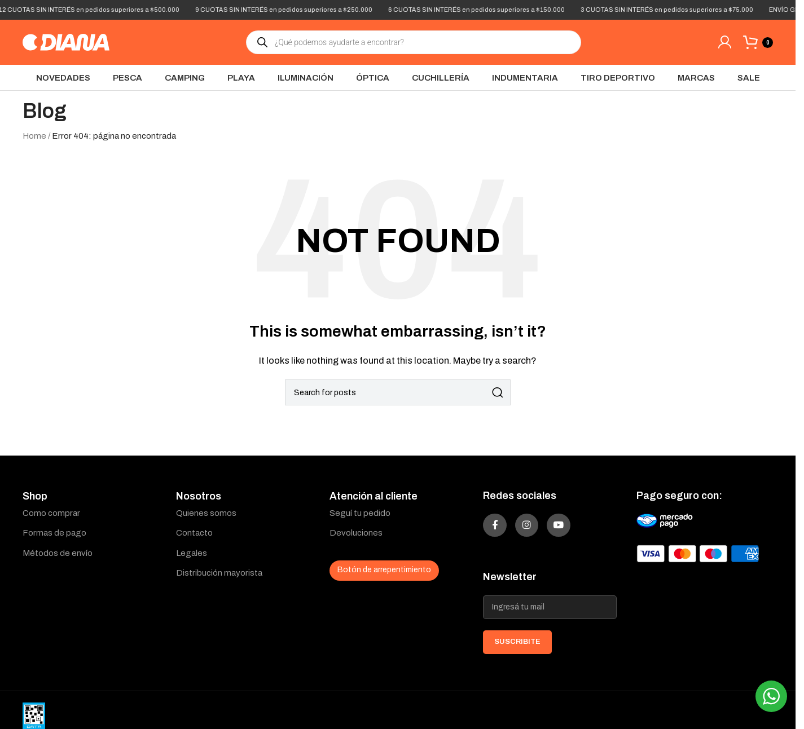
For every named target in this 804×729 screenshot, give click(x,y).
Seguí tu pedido (359, 513)
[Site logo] (66, 41)
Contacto (194, 532)
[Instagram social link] (542, 530)
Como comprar (51, 513)
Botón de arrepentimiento (384, 569)
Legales (191, 553)
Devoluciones (356, 532)
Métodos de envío (58, 553)
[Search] (398, 392)
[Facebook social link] (500, 530)
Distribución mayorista (219, 572)
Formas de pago (54, 532)
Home (34, 135)
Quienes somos (206, 513)
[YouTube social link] (584, 530)
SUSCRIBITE (517, 652)
